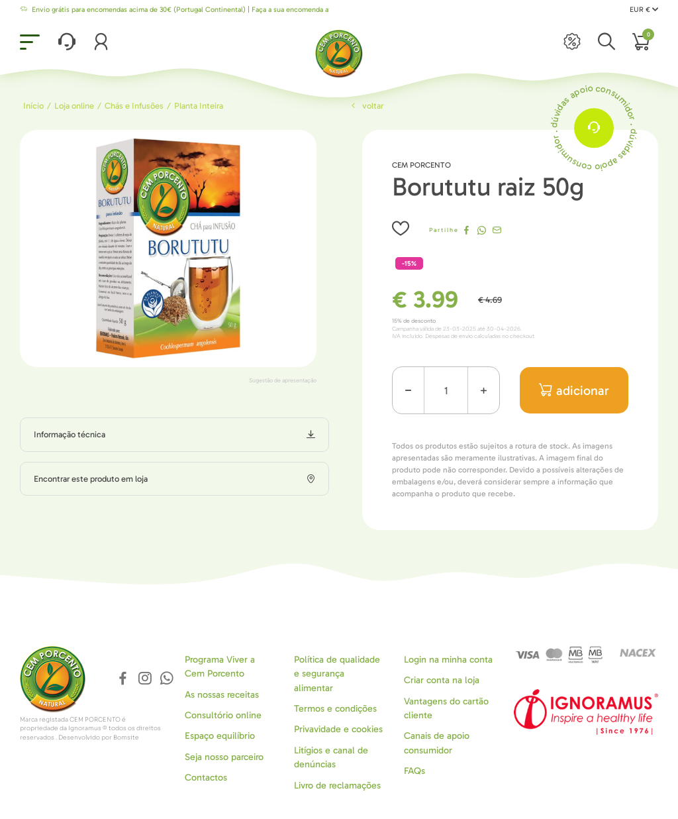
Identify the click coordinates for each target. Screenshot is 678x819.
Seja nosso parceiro (224, 757)
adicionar (574, 390)
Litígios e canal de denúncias (331, 757)
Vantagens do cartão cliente (446, 708)
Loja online (74, 106)
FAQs (414, 771)
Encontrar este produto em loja (91, 479)
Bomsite (126, 737)
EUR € (644, 9)
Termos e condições (335, 708)
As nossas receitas (222, 694)
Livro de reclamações (337, 785)
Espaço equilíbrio (220, 735)
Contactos (206, 777)
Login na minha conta (448, 659)
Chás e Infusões (134, 106)
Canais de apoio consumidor (436, 742)
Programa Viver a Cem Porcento (220, 666)
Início (33, 106)
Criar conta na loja (441, 680)
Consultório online (223, 715)
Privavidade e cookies (338, 729)
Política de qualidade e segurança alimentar (337, 674)
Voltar (366, 106)
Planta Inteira (198, 106)
